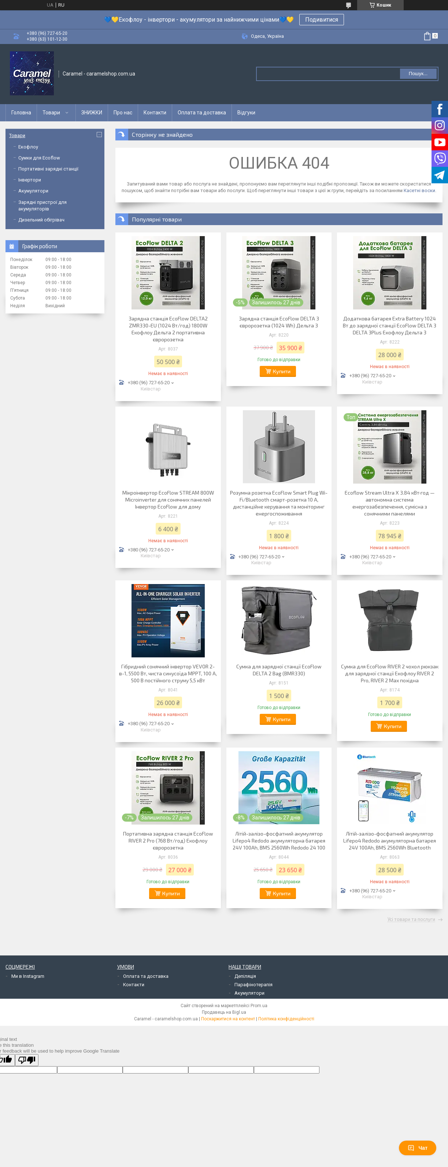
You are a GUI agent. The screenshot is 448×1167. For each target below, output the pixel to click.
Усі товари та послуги (411, 919)
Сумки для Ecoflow (39, 158)
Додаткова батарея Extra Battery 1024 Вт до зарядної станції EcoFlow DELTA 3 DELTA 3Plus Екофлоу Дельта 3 (389, 325)
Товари (51, 112)
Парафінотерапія (253, 984)
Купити (281, 371)
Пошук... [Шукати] (418, 73)
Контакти (155, 112)
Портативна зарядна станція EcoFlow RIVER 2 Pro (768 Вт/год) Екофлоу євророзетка (168, 840)
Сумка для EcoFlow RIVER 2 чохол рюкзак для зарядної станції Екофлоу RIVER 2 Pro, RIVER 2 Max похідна (389, 673)
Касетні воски (419, 190)
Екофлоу (28, 147)
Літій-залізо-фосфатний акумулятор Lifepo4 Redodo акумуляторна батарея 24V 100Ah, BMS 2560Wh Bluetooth (389, 840)
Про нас (123, 112)
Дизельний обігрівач (41, 220)
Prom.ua (259, 1005)
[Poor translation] (26, 1060)
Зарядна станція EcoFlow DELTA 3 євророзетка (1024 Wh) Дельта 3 (279, 322)
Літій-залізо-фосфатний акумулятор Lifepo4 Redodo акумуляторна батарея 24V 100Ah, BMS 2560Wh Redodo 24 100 (279, 840)
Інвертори (29, 180)
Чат (417, 1148)
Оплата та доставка (202, 112)
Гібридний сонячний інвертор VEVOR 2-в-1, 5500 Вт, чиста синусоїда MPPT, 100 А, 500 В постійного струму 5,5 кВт (168, 673)
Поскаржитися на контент (228, 1018)
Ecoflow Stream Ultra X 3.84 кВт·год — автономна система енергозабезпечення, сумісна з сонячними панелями (390, 503)
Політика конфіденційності (286, 1018)
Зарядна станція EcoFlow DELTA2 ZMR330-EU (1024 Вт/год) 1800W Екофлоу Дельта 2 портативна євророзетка (168, 328)
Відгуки (246, 112)
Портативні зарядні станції (48, 169)
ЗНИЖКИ (91, 112)
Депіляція (245, 976)
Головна (21, 112)
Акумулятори (33, 191)
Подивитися (321, 19)
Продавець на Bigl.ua (224, 1012)
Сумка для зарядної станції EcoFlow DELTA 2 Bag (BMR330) (279, 669)
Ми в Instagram (27, 976)
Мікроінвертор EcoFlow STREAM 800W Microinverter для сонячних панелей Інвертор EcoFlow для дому (168, 499)
